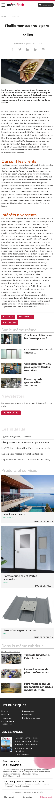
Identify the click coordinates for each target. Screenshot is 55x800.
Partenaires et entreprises (8, 722)
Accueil (4, 16)
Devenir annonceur (23, 748)
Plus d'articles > (10, 651)
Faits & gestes (28, 711)
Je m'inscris (11, 412)
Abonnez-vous (45, 5)
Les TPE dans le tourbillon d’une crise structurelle (26, 448)
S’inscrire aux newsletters (26, 744)
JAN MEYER (19, 43)
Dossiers (5, 714)
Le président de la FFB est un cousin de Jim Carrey (25, 459)
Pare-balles (25, 317)
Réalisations (28, 714)
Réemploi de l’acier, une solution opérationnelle (25, 442)
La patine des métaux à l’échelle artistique (22, 453)
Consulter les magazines (26, 741)
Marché (4, 711)
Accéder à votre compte (26, 738)
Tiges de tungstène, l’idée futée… (18, 436)
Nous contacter (22, 754)
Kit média (19, 751)
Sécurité (8, 317)
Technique (15, 16)
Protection (9, 322)
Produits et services (31, 718)
